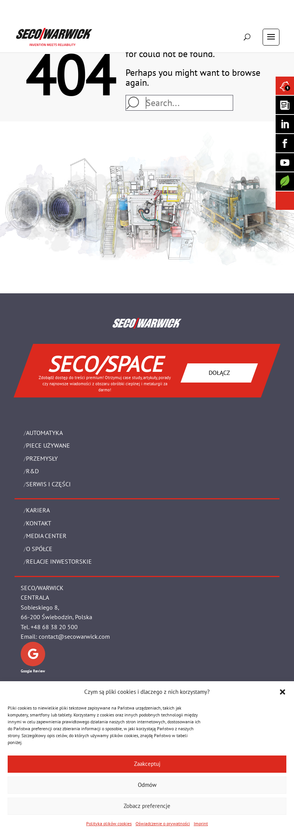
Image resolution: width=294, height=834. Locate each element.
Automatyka (44, 433)
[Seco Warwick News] (285, 86)
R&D (32, 471)
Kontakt (38, 523)
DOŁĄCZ (219, 372)
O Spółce (39, 549)
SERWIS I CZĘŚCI (48, 484)
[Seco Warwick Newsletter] (285, 105)
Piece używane (48, 445)
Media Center (46, 536)
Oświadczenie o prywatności (163, 823)
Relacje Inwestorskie (59, 561)
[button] (282, 692)
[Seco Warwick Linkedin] (285, 124)
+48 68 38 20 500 (54, 627)
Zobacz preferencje (147, 805)
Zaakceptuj (147, 763)
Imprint (201, 823)
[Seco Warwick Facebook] (285, 143)
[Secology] (285, 181)
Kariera (38, 510)
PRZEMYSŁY (42, 458)
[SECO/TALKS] (285, 162)
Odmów (147, 784)
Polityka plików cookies (109, 823)
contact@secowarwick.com (74, 636)
